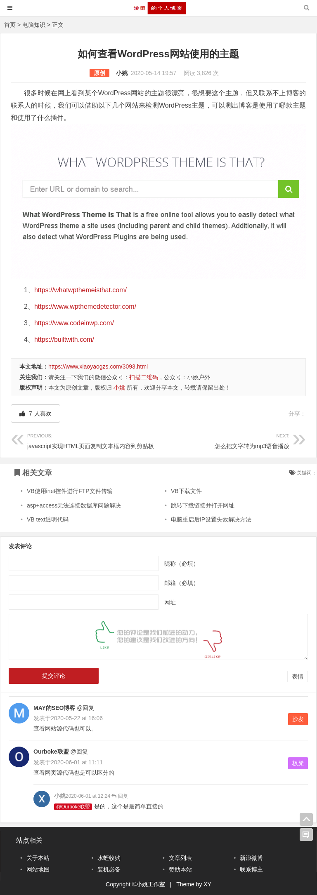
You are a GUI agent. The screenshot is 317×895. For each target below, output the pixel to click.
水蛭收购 (109, 858)
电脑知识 (33, 24)
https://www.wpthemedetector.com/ (85, 306)
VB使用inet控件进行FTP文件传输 (70, 491)
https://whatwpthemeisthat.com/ (80, 290)
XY (207, 884)
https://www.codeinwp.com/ (74, 323)
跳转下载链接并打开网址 (202, 505)
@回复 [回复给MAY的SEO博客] (84, 708)
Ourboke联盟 (51, 751)
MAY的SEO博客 (54, 708)
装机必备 (109, 869)
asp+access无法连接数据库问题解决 (74, 505)
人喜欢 (35, 413)
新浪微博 (251, 858)
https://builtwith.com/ (64, 339)
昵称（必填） (181, 563)
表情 (297, 676)
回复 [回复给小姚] (119, 796)
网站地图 (38, 869)
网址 (170, 602)
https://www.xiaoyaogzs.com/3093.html (98, 366)
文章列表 (180, 858)
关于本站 (38, 858)
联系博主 (251, 869)
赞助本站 (180, 869)
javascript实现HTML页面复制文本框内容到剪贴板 (92, 440)
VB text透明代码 (48, 519)
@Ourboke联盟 (73, 807)
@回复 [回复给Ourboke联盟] (78, 751)
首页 (10, 24)
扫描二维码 (143, 377)
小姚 (122, 73)
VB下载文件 (186, 491)
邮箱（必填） (181, 582)
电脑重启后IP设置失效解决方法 (211, 519)
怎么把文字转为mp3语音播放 (224, 440)
